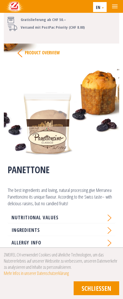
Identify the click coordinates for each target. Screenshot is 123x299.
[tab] (61, 217)
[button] (61, 217)
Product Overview (38, 53)
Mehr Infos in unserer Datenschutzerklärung (36, 273)
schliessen (96, 288)
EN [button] (100, 7)
